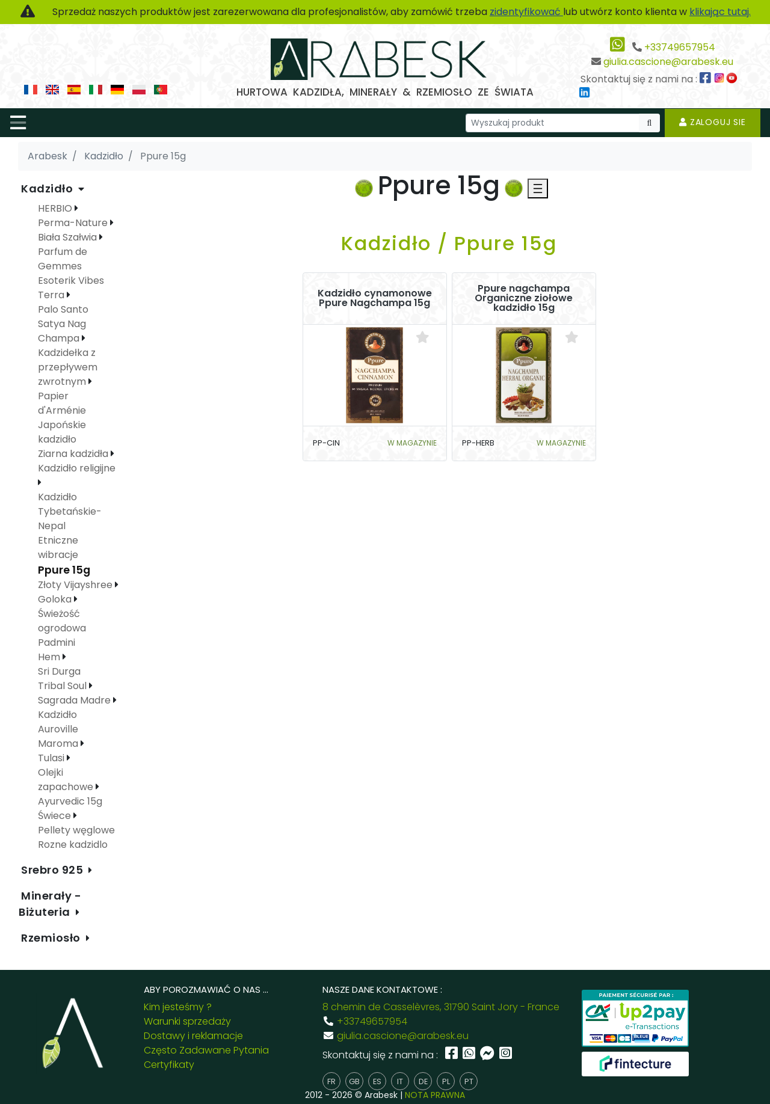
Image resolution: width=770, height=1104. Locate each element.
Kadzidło (48, 188)
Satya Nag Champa (62, 331)
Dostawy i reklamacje (193, 1036)
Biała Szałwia (68, 237)
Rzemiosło (52, 937)
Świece (55, 816)
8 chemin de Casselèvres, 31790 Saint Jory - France (440, 1007)
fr (331, 1081)
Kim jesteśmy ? (178, 1007)
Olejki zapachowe (67, 779)
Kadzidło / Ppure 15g (449, 243)
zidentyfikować (526, 12)
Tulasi (52, 758)
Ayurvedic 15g (70, 801)
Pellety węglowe (76, 830)
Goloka (56, 599)
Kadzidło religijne (77, 468)
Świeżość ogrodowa (62, 621)
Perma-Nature (74, 223)
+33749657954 (679, 47)
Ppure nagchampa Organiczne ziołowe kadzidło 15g (524, 298)
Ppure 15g (64, 570)
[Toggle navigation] (18, 122)
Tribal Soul (63, 686)
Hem (50, 657)
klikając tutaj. (720, 12)
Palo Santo (63, 309)
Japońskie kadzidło (62, 432)
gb (354, 1081)
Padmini (56, 642)
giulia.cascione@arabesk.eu (668, 62)
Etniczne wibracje (58, 547)
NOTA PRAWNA (435, 1095)
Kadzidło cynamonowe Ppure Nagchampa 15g (375, 298)
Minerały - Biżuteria (50, 903)
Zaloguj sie (712, 122)
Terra (52, 295)
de (423, 1081)
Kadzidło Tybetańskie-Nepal (70, 511)
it (400, 1081)
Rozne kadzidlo (73, 844)
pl (446, 1081)
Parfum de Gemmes (62, 259)
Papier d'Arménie (62, 403)
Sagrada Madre (75, 700)
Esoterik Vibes (71, 280)
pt (468, 1081)
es (377, 1081)
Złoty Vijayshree (76, 585)
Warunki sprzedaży (187, 1021)
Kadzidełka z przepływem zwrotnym (67, 367)
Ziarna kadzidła (74, 454)
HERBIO (56, 208)
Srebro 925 (53, 869)
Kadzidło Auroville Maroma (59, 729)
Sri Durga (59, 671)
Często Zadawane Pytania (206, 1050)
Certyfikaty (169, 1065)
